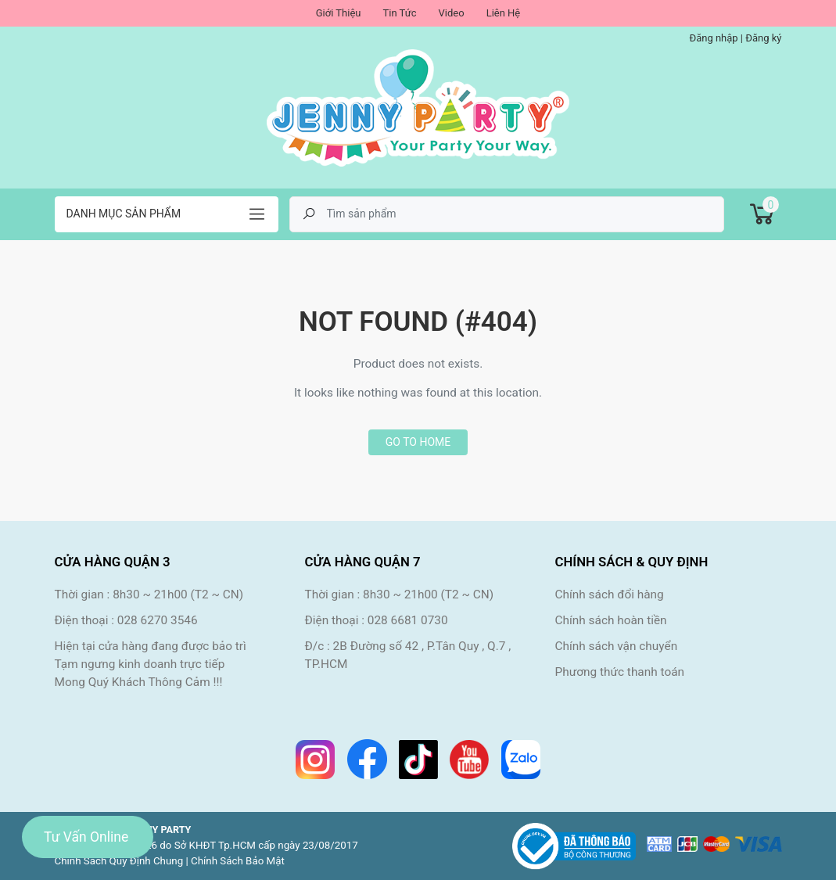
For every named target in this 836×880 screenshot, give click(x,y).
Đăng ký (763, 38)
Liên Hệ (503, 13)
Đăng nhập (713, 38)
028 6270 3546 (157, 620)
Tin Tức (399, 13)
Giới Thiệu (338, 13)
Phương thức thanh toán (619, 672)
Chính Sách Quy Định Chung (119, 861)
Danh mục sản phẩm (123, 213)
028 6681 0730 (408, 620)
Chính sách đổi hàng (608, 594)
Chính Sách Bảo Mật (238, 861)
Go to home (418, 442)
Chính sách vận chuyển (615, 646)
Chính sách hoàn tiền (610, 620)
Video (452, 13)
